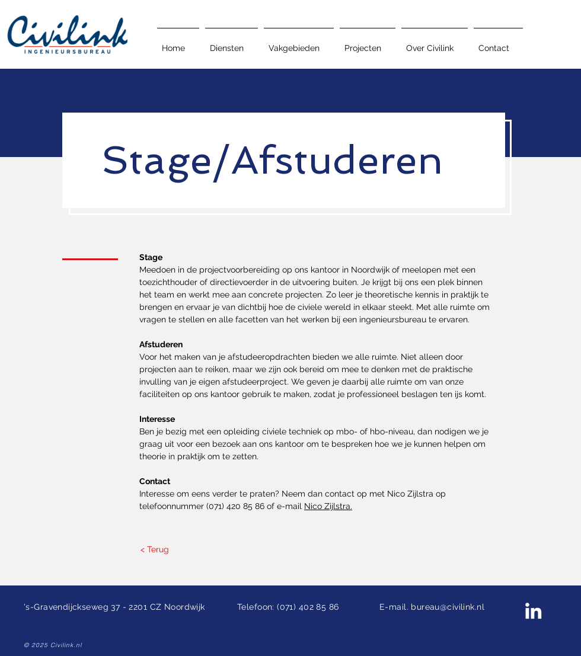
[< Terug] (154, 550)
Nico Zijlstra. (328, 506)
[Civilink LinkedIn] (533, 610)
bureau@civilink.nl (447, 607)
